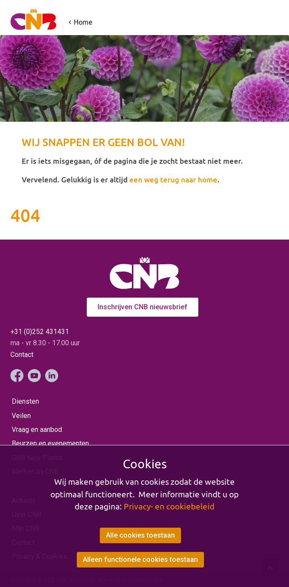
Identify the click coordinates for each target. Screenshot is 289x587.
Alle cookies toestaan (140, 535)
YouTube (34, 375)
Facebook (16, 375)
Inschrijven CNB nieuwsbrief (142, 307)
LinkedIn (51, 375)
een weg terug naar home (173, 179)
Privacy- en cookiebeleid (169, 506)
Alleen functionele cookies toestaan (140, 559)
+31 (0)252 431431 (39, 332)
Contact (21, 354)
